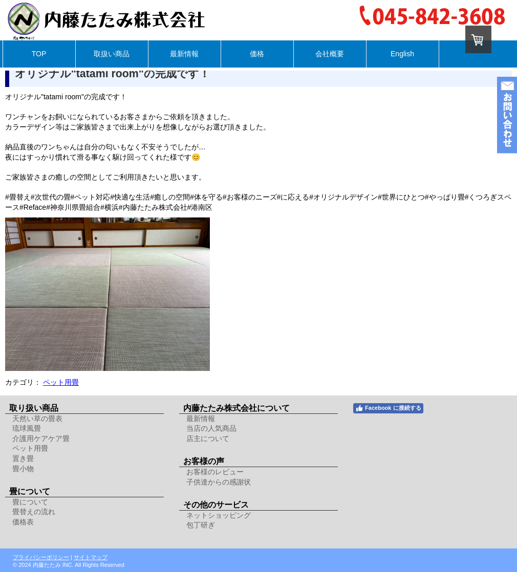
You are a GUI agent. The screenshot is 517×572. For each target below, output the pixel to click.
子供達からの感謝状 (218, 482)
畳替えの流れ (33, 512)
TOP (39, 54)
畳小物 (23, 469)
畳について (30, 502)
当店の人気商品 (211, 428)
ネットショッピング (218, 515)
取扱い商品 (112, 54)
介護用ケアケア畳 (41, 438)
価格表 (23, 522)
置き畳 (23, 458)
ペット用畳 (61, 382)
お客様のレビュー (215, 472)
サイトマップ (90, 557)
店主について (207, 438)
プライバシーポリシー (41, 557)
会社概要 (329, 54)
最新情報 (184, 54)
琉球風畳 (26, 428)
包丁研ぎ (200, 525)
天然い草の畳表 (37, 418)
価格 (257, 54)
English (402, 54)
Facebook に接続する (388, 408)
